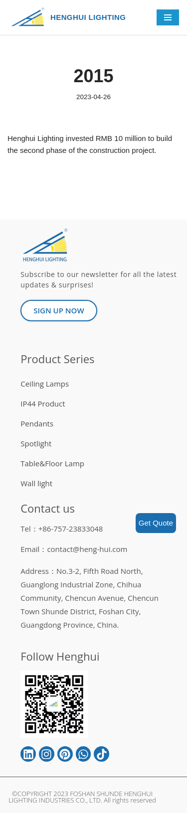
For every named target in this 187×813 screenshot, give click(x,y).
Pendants (36, 423)
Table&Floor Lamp (52, 463)
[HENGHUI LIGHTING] (30, 17)
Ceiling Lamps (44, 384)
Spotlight (35, 443)
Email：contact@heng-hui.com (73, 549)
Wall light (36, 483)
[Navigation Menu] (168, 17)
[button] (58, 310)
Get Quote (156, 523)
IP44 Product (42, 403)
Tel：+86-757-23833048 (61, 529)
